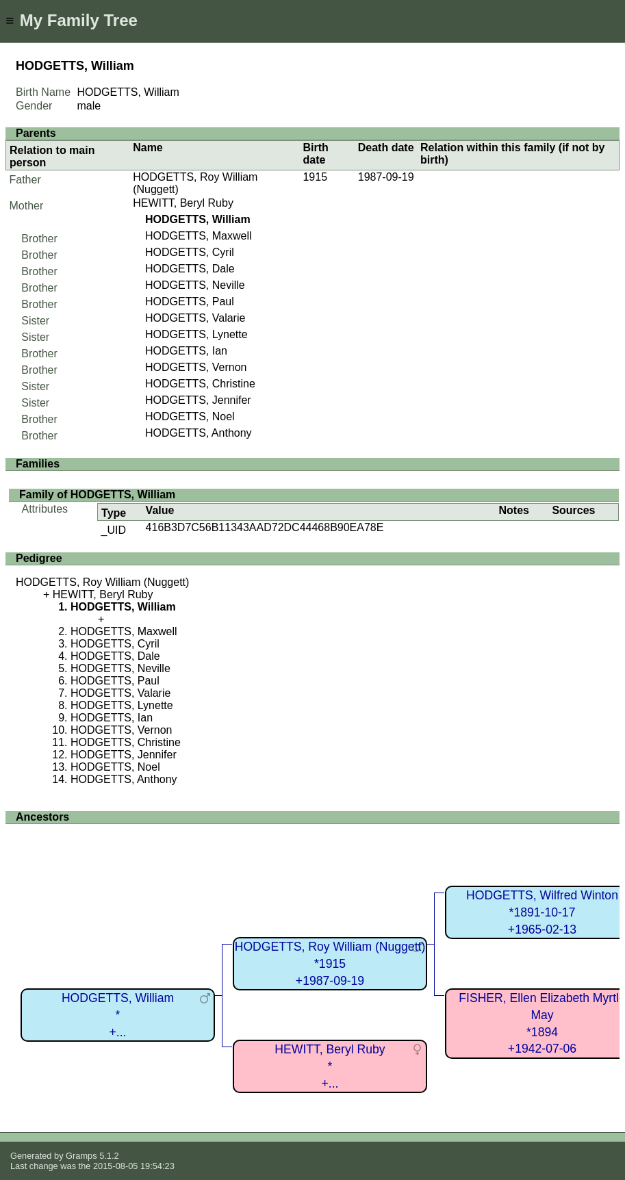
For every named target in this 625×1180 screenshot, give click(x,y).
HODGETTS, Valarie (195, 318)
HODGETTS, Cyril (189, 252)
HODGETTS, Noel (190, 416)
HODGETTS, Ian (186, 351)
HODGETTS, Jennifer (198, 400)
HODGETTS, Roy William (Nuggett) (102, 582)
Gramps (81, 1156)
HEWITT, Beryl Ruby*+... (330, 1066)
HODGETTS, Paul (189, 301)
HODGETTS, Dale (190, 268)
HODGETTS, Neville (195, 285)
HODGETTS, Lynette (196, 334)
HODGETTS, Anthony (198, 433)
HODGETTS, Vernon (196, 367)
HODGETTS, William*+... (118, 1014)
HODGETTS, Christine (200, 383)
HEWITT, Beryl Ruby (183, 203)
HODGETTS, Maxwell (198, 236)
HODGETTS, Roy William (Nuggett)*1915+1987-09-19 (330, 963)
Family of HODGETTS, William (97, 494)
